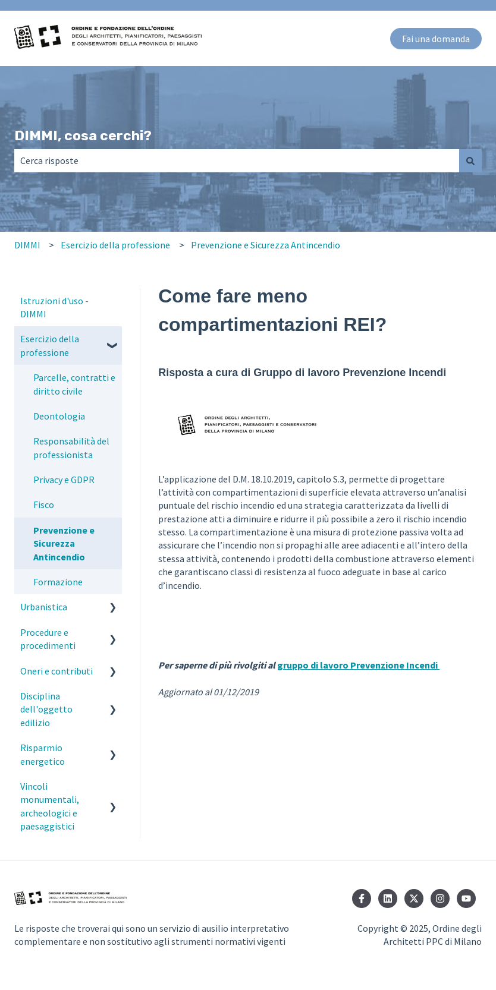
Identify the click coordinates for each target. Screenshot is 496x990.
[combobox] (236, 160)
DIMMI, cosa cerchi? (83, 135)
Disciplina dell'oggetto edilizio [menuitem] (46, 709)
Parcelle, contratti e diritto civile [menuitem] (74, 383)
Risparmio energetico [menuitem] (42, 754)
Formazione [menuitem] (58, 582)
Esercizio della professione (115, 245)
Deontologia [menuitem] (59, 416)
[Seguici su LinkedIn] (387, 898)
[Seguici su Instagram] (440, 898)
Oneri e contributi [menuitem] (56, 671)
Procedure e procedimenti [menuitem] (48, 638)
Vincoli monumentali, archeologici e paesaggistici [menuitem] (49, 806)
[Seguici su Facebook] (361, 898)
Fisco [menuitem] (43, 504)
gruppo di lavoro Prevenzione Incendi (358, 665)
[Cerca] (470, 160)
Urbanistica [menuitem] (43, 607)
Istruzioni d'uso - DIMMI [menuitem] (54, 307)
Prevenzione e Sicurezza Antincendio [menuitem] (64, 543)
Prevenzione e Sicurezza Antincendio (265, 245)
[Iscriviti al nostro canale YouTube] (466, 898)
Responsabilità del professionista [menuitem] (71, 447)
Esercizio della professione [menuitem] (49, 345)
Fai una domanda (436, 39)
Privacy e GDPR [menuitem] (64, 479)
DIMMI (27, 245)
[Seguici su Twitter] (413, 898)
